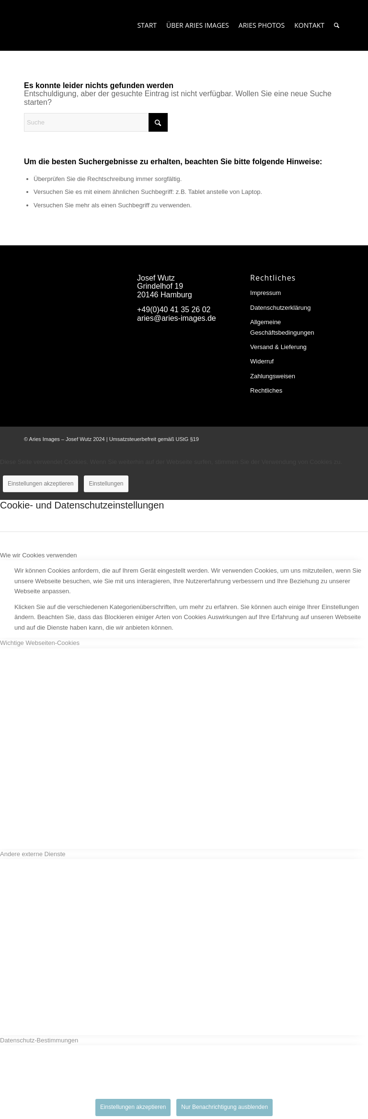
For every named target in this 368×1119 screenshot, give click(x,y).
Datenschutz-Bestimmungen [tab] (39, 1040)
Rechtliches (266, 390)
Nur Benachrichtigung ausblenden (224, 1107)
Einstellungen (106, 483)
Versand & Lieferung (278, 346)
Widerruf (262, 361)
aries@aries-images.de (176, 318)
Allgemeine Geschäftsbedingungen (282, 327)
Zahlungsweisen (272, 376)
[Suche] (336, 25)
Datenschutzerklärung (280, 307)
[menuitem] (146, 25)
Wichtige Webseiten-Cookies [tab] (40, 642)
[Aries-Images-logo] (67, 25)
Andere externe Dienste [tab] (33, 854)
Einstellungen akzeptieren (40, 483)
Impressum (265, 292)
